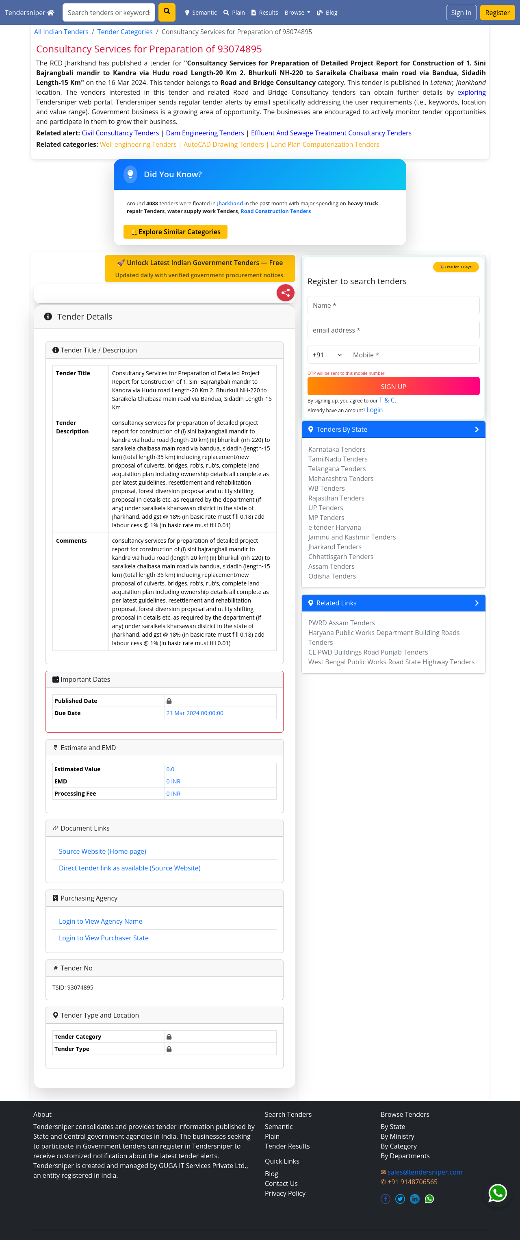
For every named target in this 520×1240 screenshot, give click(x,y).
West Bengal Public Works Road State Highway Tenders (391, 661)
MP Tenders (326, 517)
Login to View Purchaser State (104, 937)
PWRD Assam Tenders (341, 622)
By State (393, 1126)
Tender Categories (125, 31)
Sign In (461, 12)
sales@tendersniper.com (425, 1172)
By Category (399, 1146)
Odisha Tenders (332, 576)
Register (497, 12)
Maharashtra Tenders (341, 478)
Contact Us (281, 1183)
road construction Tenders (275, 211)
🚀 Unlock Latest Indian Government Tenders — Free (200, 268)
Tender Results (287, 1146)
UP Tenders (325, 507)
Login (374, 409)
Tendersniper (29, 12)
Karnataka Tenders (337, 449)
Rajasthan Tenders (336, 498)
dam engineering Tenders (206, 132)
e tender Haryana (334, 527)
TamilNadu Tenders (338, 459)
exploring (471, 92)
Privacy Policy (285, 1193)
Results (264, 12)
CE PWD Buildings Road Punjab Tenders (368, 652)
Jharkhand (230, 203)
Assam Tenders (331, 566)
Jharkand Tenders (335, 546)
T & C (387, 400)
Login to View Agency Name (100, 921)
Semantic (201, 12)
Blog (327, 12)
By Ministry (397, 1136)
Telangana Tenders (337, 468)
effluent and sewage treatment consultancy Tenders (331, 132)
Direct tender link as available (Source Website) (129, 868)
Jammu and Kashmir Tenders (352, 537)
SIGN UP (393, 386)
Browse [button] (295, 12)
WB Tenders (326, 488)
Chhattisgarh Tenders (340, 556)
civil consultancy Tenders (121, 132)
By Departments (405, 1155)
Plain (234, 12)
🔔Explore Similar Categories (175, 231)
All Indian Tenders (61, 31)
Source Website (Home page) (102, 851)
